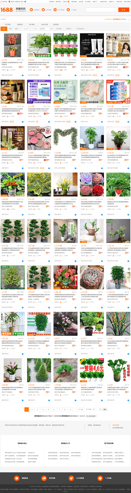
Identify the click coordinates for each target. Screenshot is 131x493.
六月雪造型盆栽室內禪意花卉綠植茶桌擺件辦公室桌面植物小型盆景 (117, 249)
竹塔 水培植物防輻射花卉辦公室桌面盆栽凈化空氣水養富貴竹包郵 (38, 388)
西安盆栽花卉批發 (10, 462)
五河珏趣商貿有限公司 (87, 392)
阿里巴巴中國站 (24, 489)
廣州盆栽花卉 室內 (10, 452)
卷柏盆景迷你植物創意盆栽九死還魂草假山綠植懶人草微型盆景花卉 (65, 388)
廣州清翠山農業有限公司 (8, 299)
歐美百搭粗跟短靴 (97, 459)
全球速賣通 (34, 489)
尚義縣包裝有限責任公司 (99, 462)
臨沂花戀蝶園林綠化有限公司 (87, 253)
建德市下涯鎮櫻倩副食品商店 (111, 455)
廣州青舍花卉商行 (86, 160)
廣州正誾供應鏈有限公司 (61, 392)
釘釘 (116, 489)
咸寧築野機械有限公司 (98, 455)
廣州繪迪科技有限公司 (113, 206)
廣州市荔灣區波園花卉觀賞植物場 (81, 455)
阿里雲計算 (81, 489)
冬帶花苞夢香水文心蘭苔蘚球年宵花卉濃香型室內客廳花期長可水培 (65, 203)
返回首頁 (82, 416)
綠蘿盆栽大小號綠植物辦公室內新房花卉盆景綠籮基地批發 (91, 388)
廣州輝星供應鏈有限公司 (87, 345)
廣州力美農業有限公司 (8, 206)
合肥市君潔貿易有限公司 (113, 113)
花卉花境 (19, 459)
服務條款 (70, 486)
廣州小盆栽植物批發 (11, 455)
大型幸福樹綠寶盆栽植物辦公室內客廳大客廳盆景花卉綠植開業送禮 (117, 295)
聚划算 (50, 489)
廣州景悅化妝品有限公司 (61, 113)
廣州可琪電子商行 (112, 299)
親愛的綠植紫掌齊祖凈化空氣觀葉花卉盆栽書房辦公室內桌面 (12, 388)
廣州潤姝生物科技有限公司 (113, 67)
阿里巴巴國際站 (14, 489)
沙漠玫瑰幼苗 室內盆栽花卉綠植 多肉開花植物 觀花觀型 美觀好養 (12, 295)
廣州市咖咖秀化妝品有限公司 (34, 160)
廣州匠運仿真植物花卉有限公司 (69, 452)
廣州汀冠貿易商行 (60, 345)
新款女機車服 (118, 459)
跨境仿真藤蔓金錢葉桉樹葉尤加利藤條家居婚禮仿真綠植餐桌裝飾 (65, 156)
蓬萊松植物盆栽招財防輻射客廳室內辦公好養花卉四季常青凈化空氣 (91, 342)
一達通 (128, 489)
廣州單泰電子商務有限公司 (34, 392)
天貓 (45, 489)
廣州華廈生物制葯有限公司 (8, 113)
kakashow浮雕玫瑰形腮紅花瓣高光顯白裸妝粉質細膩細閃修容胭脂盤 (38, 156)
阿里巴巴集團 (4, 489)
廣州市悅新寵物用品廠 (87, 206)
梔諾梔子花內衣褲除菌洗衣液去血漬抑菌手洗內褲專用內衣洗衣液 (65, 110)
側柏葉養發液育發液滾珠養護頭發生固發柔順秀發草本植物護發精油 (12, 156)
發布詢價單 (116, 425)
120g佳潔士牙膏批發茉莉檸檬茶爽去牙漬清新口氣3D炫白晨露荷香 (117, 110)
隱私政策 (76, 486)
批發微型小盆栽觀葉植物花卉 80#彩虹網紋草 (12, 63)
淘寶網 (41, 489)
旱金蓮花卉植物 (21, 452)
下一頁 (80, 409)
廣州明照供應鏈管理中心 (8, 253)
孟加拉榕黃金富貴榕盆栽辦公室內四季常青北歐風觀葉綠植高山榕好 (38, 203)
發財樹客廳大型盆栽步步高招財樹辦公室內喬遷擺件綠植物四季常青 (91, 156)
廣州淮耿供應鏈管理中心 (34, 253)
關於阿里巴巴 (85, 486)
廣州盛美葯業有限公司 (34, 113)
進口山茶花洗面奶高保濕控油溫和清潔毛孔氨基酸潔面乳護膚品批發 (91, 63)
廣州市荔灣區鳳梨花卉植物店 (56, 455)
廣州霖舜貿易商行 (60, 253)
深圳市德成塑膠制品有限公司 (100, 452)
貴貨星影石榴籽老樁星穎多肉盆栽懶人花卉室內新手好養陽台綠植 (91, 295)
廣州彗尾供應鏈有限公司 (87, 299)
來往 (112, 489)
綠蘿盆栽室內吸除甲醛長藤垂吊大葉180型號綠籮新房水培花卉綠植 (12, 203)
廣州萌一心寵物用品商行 (34, 299)
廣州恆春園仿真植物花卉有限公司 (58, 452)
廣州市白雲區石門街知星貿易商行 (113, 253)
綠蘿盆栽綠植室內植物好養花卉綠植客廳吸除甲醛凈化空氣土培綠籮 (38, 63)
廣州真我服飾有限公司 (87, 113)
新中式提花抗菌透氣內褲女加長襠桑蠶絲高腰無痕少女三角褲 (91, 110)
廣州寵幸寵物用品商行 (34, 345)
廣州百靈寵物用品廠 (8, 345)
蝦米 (75, 489)
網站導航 (99, 486)
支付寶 (108, 489)
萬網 (99, 489)
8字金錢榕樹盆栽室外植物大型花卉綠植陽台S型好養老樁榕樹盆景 (39, 295)
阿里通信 (94, 489)
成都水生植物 (32, 462)
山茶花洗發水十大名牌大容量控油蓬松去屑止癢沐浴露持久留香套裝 (117, 63)
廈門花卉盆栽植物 (33, 455)
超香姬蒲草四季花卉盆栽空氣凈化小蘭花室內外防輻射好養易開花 (65, 342)
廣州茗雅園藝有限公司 (113, 160)
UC (103, 489)
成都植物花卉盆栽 (10, 459)
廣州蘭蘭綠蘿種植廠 (60, 67)
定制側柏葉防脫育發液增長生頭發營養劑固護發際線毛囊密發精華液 (12, 110)
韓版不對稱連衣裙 (108, 459)
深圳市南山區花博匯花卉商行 (8, 67)
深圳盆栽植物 (20, 462)
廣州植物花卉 (97, 425)
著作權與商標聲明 (54, 486)
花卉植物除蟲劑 (21, 455)
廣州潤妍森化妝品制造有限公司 (87, 67)
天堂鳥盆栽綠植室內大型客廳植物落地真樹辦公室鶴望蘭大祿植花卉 (65, 249)
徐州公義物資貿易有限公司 (111, 462)
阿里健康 (121, 489)
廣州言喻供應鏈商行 (60, 206)
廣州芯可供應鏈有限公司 (8, 392)
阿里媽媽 (70, 489)
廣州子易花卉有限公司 (34, 206)
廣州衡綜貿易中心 (112, 345)
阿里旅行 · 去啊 (61, 489)
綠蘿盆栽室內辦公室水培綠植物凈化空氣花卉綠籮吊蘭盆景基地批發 (65, 63)
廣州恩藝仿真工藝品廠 (61, 160)
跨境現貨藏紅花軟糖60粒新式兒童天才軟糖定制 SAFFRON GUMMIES (38, 110)
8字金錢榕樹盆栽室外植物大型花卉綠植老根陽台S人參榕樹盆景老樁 (12, 249)
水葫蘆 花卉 (31, 452)
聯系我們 (92, 486)
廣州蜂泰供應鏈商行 (60, 299)
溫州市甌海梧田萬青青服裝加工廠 (113, 452)
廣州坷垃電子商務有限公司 (113, 392)
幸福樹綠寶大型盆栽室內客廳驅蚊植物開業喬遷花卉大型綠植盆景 (38, 342)
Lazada (65, 491)
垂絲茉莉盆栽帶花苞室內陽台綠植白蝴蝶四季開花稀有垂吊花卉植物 (12, 342)
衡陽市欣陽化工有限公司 (122, 452)
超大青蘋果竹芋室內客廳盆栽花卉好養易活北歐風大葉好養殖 (117, 156)
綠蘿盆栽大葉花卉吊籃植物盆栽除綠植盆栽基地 (117, 203)
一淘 (54, 489)
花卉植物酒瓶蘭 (32, 459)
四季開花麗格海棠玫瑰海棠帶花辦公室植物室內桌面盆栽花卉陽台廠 (65, 295)
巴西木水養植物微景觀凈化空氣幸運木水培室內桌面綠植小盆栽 (91, 249)
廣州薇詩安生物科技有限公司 (8, 160)
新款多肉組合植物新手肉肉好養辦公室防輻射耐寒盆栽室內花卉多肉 (91, 203)
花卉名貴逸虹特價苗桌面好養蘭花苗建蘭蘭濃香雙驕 (117, 342)
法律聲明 (63, 486)
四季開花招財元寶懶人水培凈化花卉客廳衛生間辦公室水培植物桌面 (117, 388)
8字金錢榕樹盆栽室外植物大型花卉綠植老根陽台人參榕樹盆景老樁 (39, 249)
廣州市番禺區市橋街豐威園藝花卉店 (34, 67)
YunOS (88, 489)
